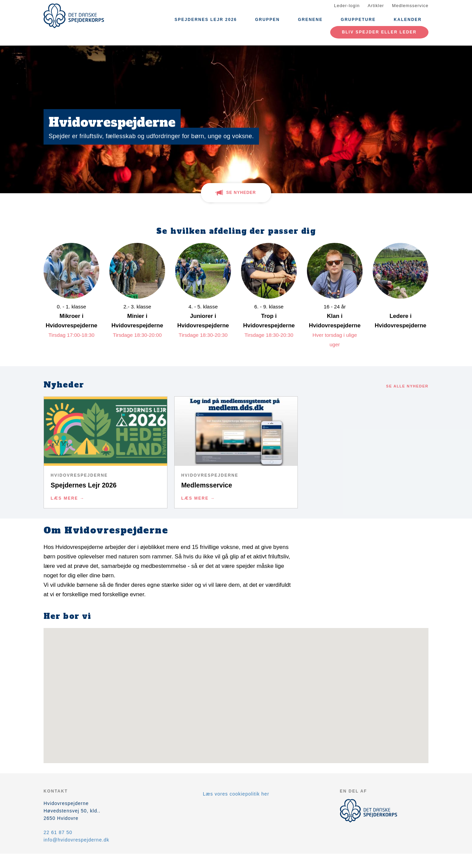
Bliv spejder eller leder (379, 32)
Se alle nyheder (407, 386)
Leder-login (347, 5)
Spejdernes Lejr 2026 (206, 19)
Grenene (310, 19)
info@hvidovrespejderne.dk (76, 840)
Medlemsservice (410, 5)
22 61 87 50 (58, 832)
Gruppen (267, 19)
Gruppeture (358, 19)
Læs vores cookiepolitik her (236, 794)
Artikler (376, 5)
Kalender (408, 19)
